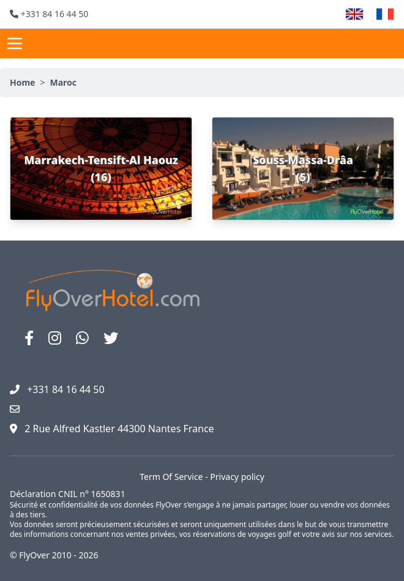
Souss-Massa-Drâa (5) (303, 168)
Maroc (63, 82)
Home (22, 82)
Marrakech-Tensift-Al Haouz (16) (101, 168)
